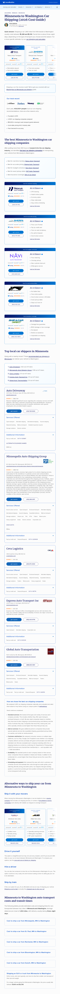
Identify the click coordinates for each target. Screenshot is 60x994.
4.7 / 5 (14, 60)
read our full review (35, 206)
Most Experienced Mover (14, 811)
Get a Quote (14, 411)
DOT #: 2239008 (33, 539)
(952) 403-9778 (30, 619)
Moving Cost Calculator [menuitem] (9, 7)
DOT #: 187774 (32, 591)
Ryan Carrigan (13, 23)
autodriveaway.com (11, 395)
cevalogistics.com (11, 556)
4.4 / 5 (19, 265)
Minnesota (14, 12)
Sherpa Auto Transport (36, 55)
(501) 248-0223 (16, 274)
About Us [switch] (47, 7)
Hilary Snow (21, 26)
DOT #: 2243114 (41, 692)
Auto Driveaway (14, 367)
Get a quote (14, 74)
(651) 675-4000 (30, 564)
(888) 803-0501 (30, 665)
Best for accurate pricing (35, 48)
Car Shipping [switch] (38, 7)
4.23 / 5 (35, 823)
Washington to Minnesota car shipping (19, 89)
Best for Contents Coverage (35, 811)
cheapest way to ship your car (35, 889)
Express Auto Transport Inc (18, 377)
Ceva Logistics (14, 373)
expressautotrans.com (12, 605)
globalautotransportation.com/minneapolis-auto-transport (21, 656)
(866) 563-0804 (16, 336)
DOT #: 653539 (22, 640)
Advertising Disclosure (53, 2)
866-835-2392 (14, 843)
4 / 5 (18, 328)
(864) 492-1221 (16, 304)
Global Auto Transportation (18, 380)
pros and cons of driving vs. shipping (25, 860)
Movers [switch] (20, 7)
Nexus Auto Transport (14, 55)
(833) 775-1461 (35, 77)
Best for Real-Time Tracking (14, 48)
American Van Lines (14, 819)
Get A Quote (14, 839)
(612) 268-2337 (30, 499)
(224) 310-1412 (14, 77)
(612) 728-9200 (30, 411)
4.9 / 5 (19, 296)
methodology (43, 706)
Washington (21, 12)
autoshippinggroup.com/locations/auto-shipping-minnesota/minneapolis (24, 466)
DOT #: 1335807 (22, 438)
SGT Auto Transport (32, 171)
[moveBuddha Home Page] (8, 2)
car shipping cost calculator (35, 39)
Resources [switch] (28, 7)
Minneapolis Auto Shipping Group (20, 370)
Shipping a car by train (11, 889)
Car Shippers (7, 12)
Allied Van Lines (36, 819)
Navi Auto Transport (32, 168)
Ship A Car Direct (30, 175)
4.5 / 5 (36, 60)
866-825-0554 (36, 843)
